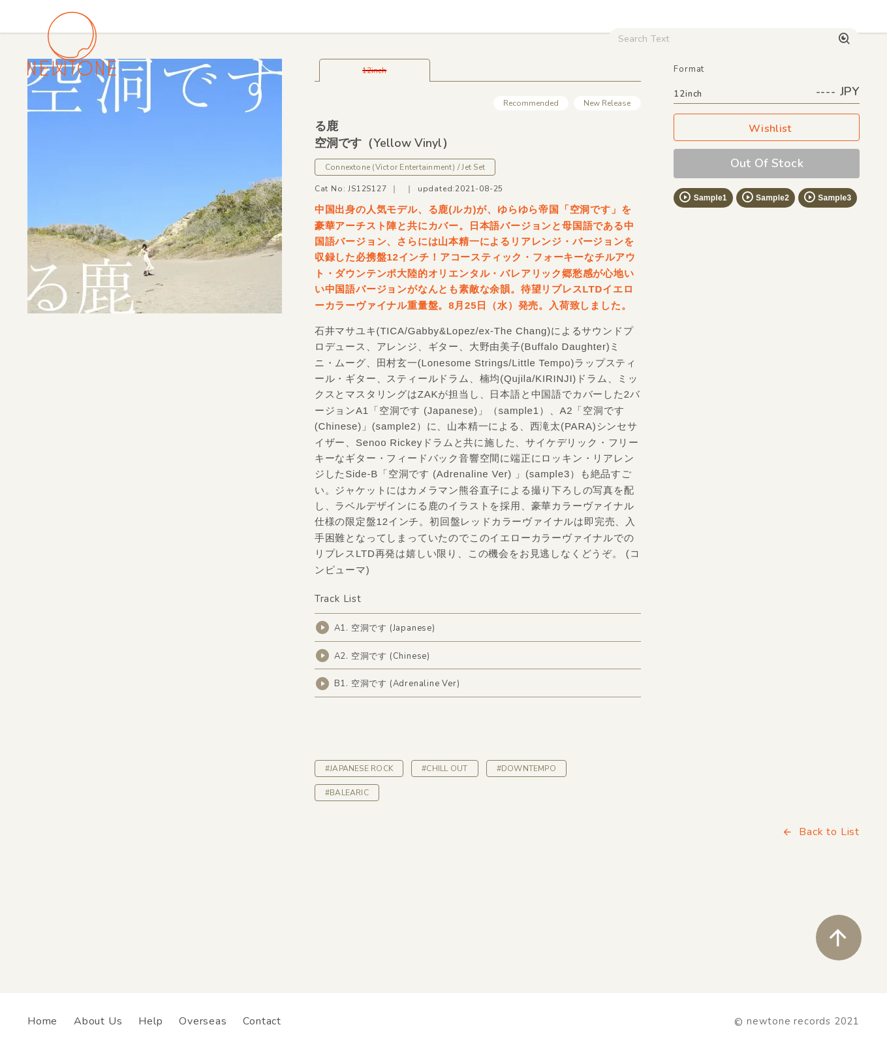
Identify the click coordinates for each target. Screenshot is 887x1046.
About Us (98, 1021)
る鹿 (326, 217)
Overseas (202, 1021)
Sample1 (702, 288)
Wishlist (767, 220)
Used (632, 111)
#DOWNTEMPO (526, 860)
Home (42, 1021)
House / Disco (70, 111)
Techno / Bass (177, 111)
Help (150, 1021)
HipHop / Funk (284, 111)
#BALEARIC (347, 884)
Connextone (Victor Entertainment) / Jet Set (405, 258)
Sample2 (765, 288)
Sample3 (827, 288)
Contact (262, 1021)
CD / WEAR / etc (539, 111)
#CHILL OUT (444, 860)
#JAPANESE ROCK (359, 860)
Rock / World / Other (408, 111)
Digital (698, 111)
